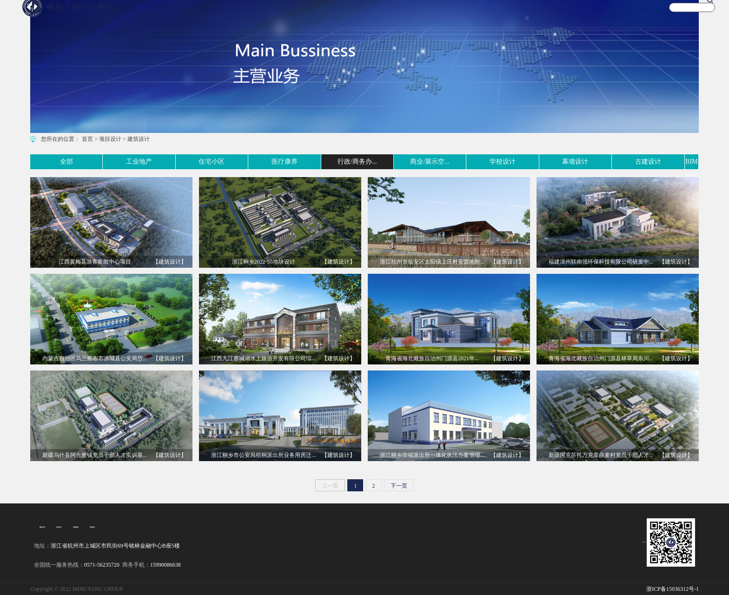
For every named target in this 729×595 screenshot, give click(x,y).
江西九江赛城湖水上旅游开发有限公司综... (263, 358)
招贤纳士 (86, 527)
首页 (87, 139)
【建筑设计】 (169, 261)
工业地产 (100, 161)
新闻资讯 (589, 15)
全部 (36, 161)
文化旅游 (505, 15)
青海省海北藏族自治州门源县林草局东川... (601, 358)
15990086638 (165, 565)
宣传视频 (547, 15)
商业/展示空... (399, 161)
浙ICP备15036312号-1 (672, 589)
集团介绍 (41, 527)
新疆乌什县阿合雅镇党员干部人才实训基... (94, 455)
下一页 (399, 486)
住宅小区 (170, 161)
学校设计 (477, 161)
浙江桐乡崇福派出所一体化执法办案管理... (432, 455)
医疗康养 (240, 161)
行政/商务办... (316, 161)
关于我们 (632, 15)
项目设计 (110, 139)
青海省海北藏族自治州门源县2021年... (432, 358)
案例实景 (463, 15)
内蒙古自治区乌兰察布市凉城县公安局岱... (94, 358)
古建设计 (616, 161)
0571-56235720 (101, 565)
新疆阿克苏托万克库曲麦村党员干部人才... (601, 455)
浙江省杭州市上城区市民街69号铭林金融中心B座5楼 (115, 545)
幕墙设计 (546, 161)
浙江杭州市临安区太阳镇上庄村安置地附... (432, 261)
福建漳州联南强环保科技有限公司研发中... (601, 261)
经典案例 (71, 527)
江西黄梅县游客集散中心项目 (95, 261)
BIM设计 (685, 161)
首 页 (381, 15)
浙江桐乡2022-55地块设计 (263, 261)
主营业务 (420, 15)
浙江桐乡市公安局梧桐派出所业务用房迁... (263, 455)
